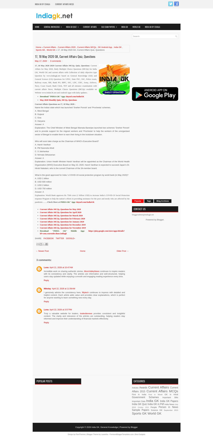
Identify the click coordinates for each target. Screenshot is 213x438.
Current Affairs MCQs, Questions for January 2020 (62, 222)
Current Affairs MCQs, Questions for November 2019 (63, 228)
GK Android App (105, 47)
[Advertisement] (71, 38)
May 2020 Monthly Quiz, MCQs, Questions (58, 100)
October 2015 (143, 407)
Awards (143, 387)
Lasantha (104, 434)
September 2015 (171, 410)
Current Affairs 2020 (66, 47)
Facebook (48, 238)
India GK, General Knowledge (104, 427)
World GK (136, 26)
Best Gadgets (140, 434)
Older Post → (123, 251)
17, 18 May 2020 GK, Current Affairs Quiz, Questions (65, 56)
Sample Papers (140, 410)
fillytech (85, 292)
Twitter (59, 238)
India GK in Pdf (156, 404)
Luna (46, 267)
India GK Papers (169, 401)
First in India (139, 394)
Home (37, 26)
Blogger (160, 220)
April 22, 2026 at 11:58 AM (63, 288)
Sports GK (40, 50)
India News (169, 404)
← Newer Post (42, 251)
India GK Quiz (73, 26)
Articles (135, 388)
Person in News (168, 407)
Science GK (156, 410)
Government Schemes (145, 397)
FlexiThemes (80, 434)
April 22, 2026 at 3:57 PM (61, 309)
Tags (149, 201)
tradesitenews (86, 313)
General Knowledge (54, 26)
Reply (46, 280)
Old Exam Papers (110, 26)
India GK (124, 26)
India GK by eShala (42, 4)
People (153, 407)
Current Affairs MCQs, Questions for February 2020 (62, 218)
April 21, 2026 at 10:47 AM (61, 267)
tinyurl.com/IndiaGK (85, 202)
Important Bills (170, 397)
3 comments (55, 61)
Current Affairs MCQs (64, 4)
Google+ (70, 238)
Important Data (139, 401)
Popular (137, 201)
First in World (155, 394)
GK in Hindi (171, 394)
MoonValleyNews (91, 271)
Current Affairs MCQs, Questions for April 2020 (60, 212)
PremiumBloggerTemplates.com (122, 434)
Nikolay (47, 288)
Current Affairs (90, 26)
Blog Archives (162, 201)
